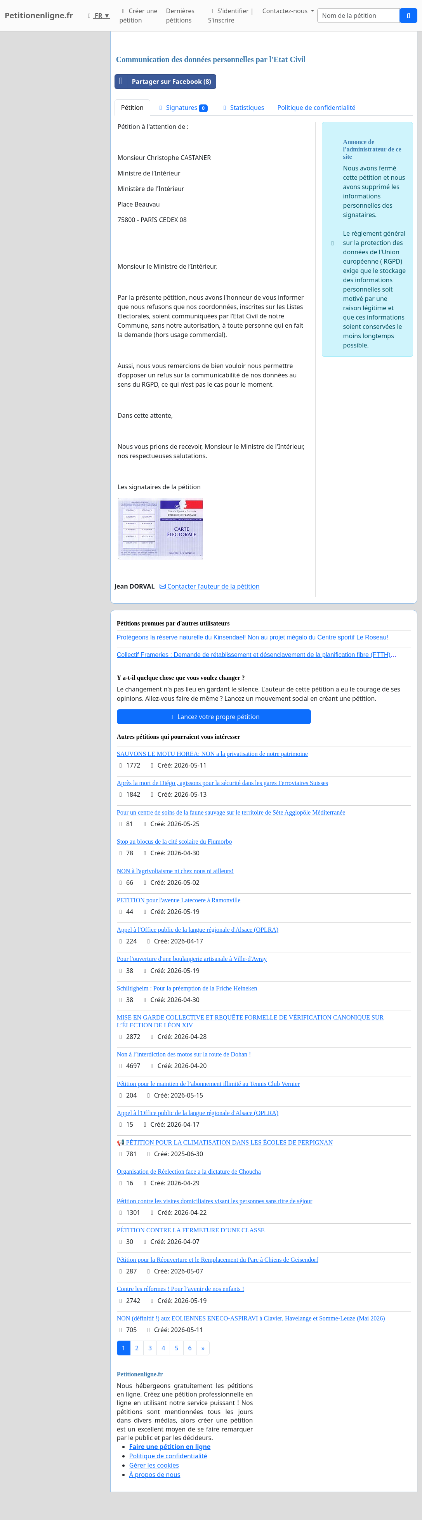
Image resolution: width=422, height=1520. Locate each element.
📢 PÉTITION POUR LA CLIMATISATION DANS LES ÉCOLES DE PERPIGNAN (225, 1142)
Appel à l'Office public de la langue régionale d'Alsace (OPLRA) (197, 929)
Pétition (132, 107)
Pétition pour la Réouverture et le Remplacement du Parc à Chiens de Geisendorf (217, 1259)
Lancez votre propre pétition (214, 716)
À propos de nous (155, 1474)
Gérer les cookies (154, 1465)
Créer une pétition (138, 15)
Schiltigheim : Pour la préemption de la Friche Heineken (187, 988)
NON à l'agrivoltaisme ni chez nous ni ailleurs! (175, 871)
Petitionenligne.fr (39, 15)
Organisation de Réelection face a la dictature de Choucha (189, 1171)
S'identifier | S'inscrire (231, 15)
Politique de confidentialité (316, 107)
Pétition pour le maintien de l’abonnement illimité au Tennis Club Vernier (208, 1084)
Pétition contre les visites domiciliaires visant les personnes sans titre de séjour (214, 1201)
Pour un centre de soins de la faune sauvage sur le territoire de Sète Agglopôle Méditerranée (231, 812)
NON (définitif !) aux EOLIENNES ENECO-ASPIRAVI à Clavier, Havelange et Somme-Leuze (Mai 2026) (251, 1318)
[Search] (358, 15)
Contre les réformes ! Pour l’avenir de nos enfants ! (180, 1288)
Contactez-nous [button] (285, 11)
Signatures (182, 107)
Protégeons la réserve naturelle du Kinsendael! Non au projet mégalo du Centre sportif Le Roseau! (252, 637)
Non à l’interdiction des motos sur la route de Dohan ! (184, 1054)
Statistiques (242, 107)
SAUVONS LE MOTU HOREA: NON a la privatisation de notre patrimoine (212, 753)
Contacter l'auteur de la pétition (210, 586)
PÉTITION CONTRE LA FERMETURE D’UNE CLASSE (191, 1230)
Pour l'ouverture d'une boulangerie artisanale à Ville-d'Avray (192, 958)
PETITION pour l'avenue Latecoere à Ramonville (179, 900)
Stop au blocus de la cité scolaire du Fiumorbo (174, 841)
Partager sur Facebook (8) (163, 82)
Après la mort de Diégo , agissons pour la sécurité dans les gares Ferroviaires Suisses (222, 783)
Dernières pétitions (180, 15)
